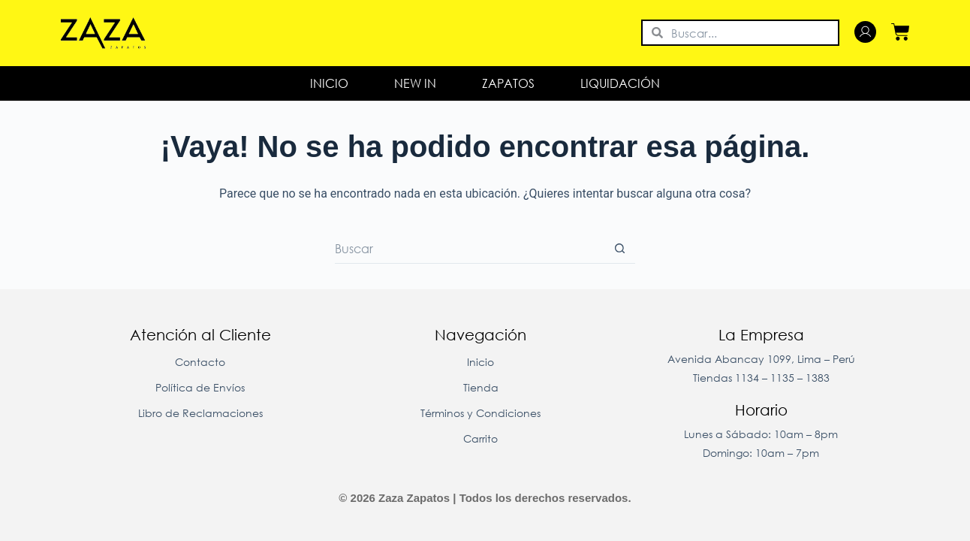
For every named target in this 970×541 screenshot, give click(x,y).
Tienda (481, 387)
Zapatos (508, 83)
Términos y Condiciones (480, 413)
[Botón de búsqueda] (620, 249)
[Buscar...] (470, 249)
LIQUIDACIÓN (620, 83)
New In (415, 83)
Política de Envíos (200, 387)
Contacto (200, 361)
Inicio (329, 83)
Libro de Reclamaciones (200, 413)
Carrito (480, 438)
